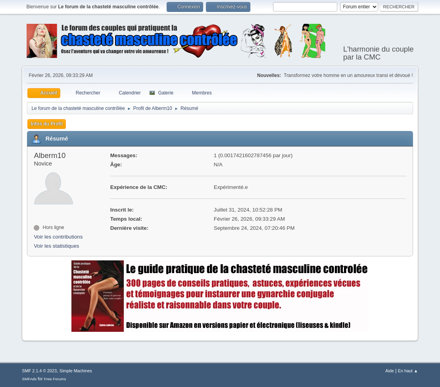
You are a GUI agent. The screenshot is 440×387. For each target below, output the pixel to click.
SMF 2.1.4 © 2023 (39, 370)
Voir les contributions (58, 237)
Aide (389, 370)
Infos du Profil (47, 124)
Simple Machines (76, 370)
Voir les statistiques (56, 246)
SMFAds (29, 379)
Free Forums (55, 379)
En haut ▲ (408, 370)
